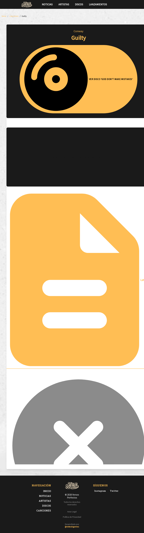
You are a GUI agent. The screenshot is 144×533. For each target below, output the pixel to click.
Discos (79, 4)
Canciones (43, 510)
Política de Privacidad (72, 517)
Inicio (47, 491)
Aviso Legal (72, 511)
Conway (78, 31)
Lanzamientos (98, 4)
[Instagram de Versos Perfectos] (99, 490)
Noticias (47, 4)
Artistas (63, 4)
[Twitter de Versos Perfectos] (113, 490)
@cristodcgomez (72, 526)
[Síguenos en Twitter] (117, 4)
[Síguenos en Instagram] (122, 4)
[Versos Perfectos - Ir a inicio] (27, 4)
